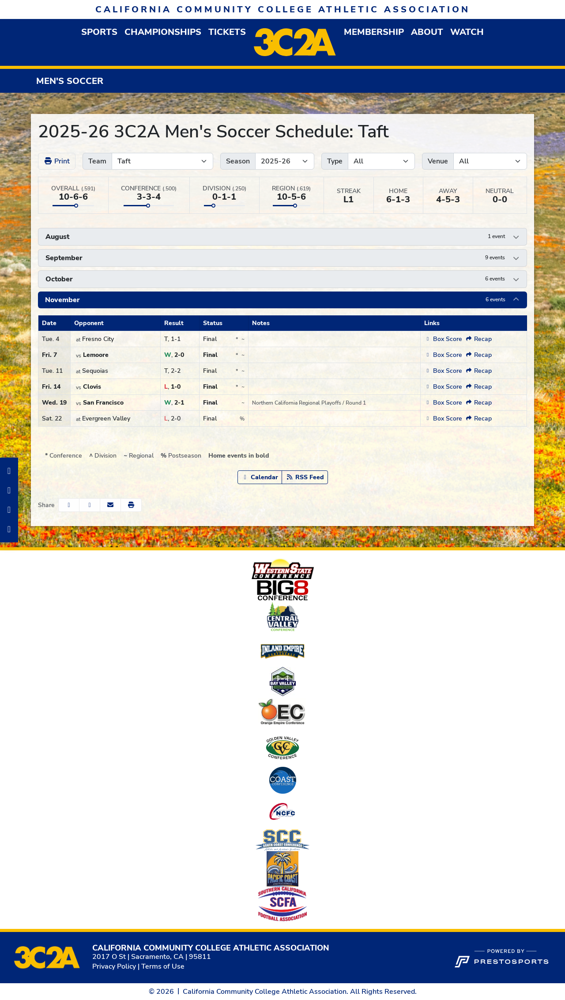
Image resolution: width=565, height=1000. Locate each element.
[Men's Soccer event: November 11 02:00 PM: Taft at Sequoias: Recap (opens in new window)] (479, 371)
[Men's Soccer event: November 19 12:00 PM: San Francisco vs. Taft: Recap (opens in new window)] (479, 402)
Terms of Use (163, 966)
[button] (99, 32)
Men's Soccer (69, 81)
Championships (162, 32)
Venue (438, 161)
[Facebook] (9, 471)
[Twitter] (9, 529)
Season (238, 161)
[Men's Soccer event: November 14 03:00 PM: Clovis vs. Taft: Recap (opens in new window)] (479, 387)
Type (335, 161)
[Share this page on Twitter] (89, 505)
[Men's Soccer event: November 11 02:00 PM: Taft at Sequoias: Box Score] (443, 371)
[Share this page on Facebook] (68, 505)
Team (97, 161)
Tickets (227, 32)
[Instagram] (9, 490)
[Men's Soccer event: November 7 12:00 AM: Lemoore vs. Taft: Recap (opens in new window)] (479, 355)
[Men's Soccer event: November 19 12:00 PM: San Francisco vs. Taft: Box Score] (443, 402)
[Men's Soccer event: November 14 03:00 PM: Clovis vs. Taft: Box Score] (443, 387)
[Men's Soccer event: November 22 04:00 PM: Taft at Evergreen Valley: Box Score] (443, 418)
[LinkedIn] (9, 509)
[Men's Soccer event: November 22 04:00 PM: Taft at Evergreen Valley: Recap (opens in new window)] (479, 418)
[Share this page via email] (110, 505)
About (427, 32)
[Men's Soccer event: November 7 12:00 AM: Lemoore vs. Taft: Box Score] (443, 355)
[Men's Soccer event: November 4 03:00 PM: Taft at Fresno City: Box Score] (443, 339)
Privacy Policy (114, 966)
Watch (467, 32)
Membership (374, 32)
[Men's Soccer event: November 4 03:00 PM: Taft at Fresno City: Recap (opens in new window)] (479, 339)
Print (57, 161)
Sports (99, 32)
